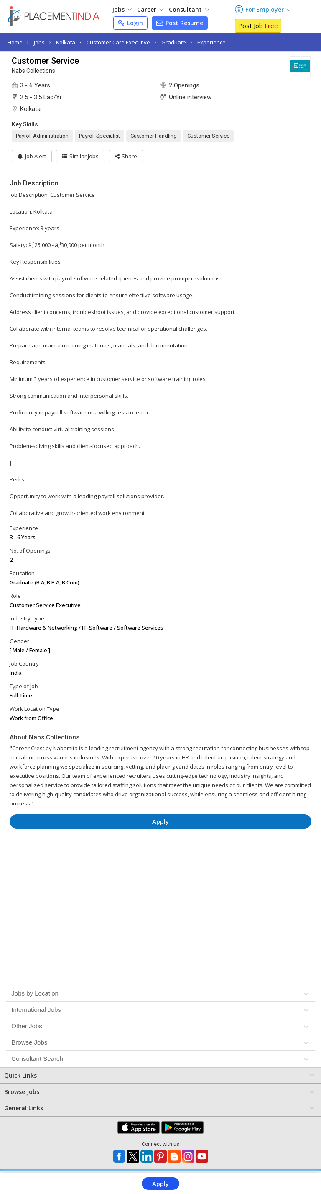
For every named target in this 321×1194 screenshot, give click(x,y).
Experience (211, 42)
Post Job (258, 25)
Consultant (189, 9)
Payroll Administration (42, 136)
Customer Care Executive (118, 42)
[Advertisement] (161, 860)
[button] (130, 156)
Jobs (122, 9)
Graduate (173, 42)
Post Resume (179, 23)
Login (130, 23)
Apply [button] (160, 821)
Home (15, 42)
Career (150, 9)
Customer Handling (153, 136)
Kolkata (65, 42)
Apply (160, 1183)
